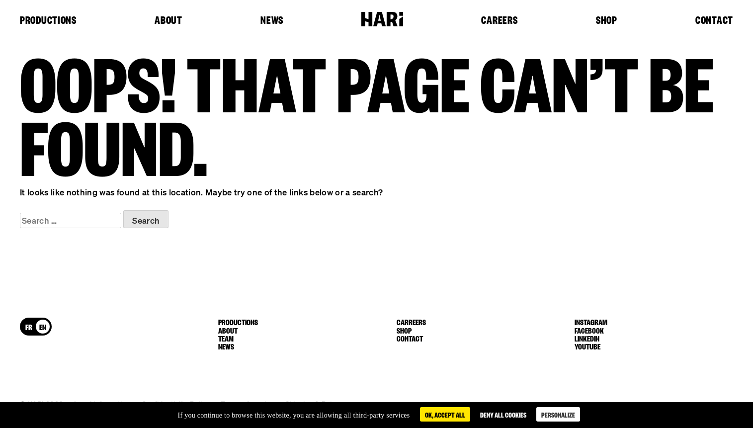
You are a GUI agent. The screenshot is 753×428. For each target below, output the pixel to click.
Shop (606, 20)
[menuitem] (29, 327)
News (271, 20)
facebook (589, 330)
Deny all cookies (503, 414)
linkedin (587, 338)
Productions (48, 20)
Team (226, 338)
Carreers (411, 321)
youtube (587, 346)
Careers (499, 20)
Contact (714, 20)
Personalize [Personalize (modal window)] (558, 414)
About (168, 20)
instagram (591, 321)
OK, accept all (445, 414)
